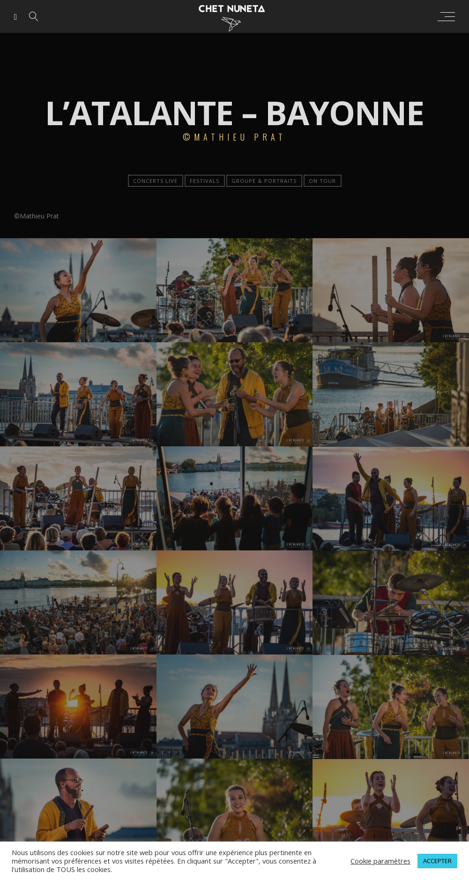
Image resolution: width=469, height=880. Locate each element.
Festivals (204, 180)
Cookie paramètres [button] (380, 861)
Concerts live (155, 180)
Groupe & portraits (264, 180)
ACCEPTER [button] (437, 861)
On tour (322, 180)
